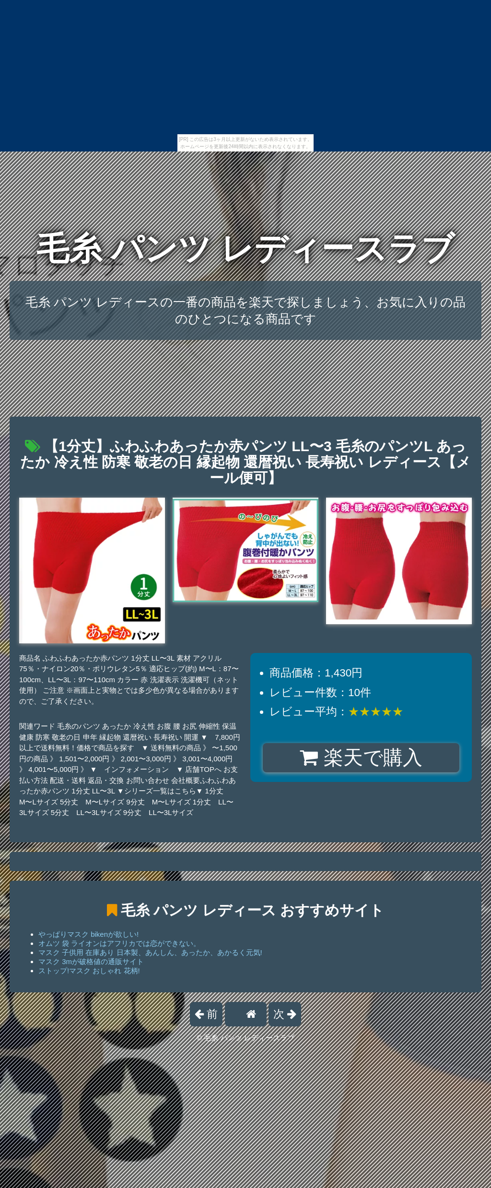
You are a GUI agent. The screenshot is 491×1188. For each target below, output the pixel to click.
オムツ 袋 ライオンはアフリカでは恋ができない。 (119, 943)
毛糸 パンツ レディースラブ (245, 249)
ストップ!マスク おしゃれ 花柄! (89, 971)
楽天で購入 (361, 757)
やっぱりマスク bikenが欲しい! (88, 934)
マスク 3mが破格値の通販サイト (91, 961)
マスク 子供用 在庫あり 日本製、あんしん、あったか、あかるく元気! (150, 952)
